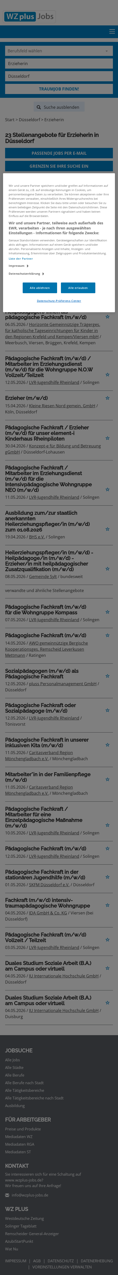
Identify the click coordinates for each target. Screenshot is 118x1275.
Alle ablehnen (40, 288)
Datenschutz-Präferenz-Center (59, 301)
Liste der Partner (21, 258)
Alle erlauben (78, 288)
